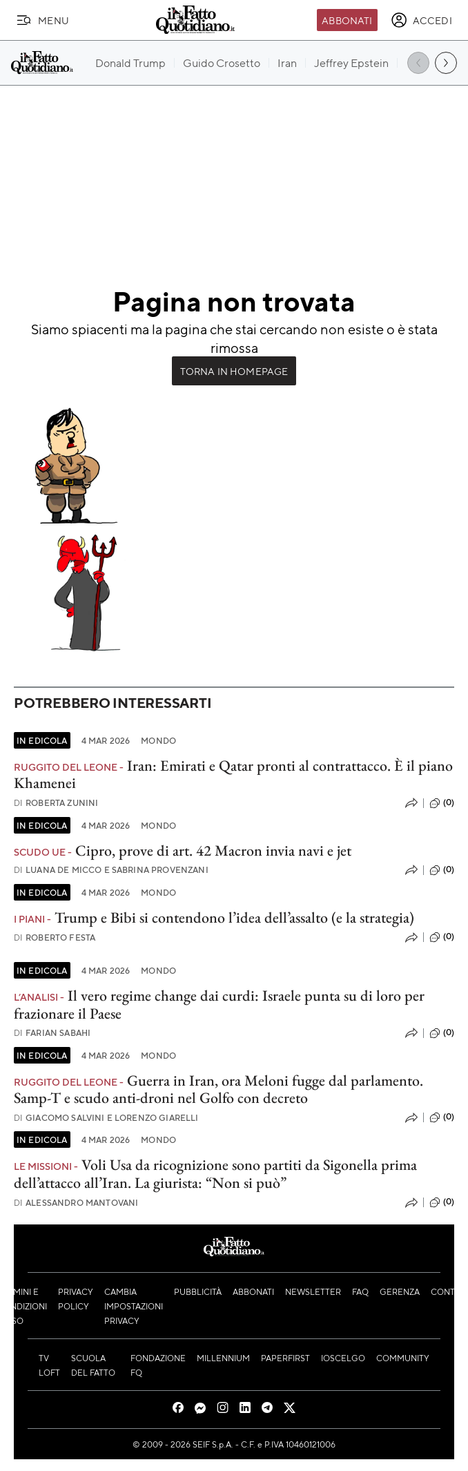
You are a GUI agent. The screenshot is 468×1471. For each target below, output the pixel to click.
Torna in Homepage (234, 371)
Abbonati (347, 20)
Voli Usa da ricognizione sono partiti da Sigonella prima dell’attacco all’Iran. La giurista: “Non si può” (215, 1173)
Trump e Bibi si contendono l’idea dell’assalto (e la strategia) (234, 917)
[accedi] (421, 20)
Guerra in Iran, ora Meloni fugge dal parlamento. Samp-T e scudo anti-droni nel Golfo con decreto (218, 1089)
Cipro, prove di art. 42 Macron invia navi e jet (213, 850)
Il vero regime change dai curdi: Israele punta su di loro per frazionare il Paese (219, 1004)
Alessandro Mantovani (76, 1203)
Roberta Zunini (56, 803)
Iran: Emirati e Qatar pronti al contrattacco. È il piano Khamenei (233, 774)
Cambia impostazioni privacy (133, 1306)
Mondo (158, 740)
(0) (441, 803)
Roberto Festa (54, 937)
